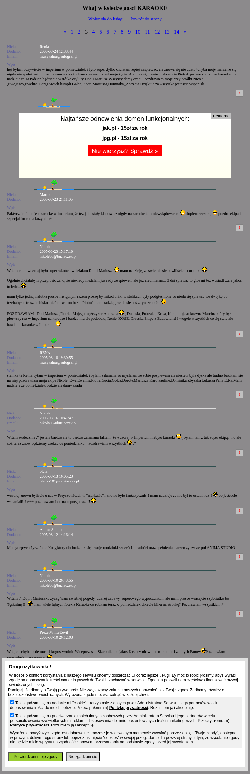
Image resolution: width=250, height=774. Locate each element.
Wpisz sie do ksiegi (106, 19)
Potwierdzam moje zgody (35, 756)
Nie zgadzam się (82, 756)
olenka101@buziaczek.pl (59, 481)
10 (137, 31)
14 (176, 31)
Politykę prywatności (128, 707)
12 (157, 31)
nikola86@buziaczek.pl (58, 256)
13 (167, 31)
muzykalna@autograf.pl (58, 56)
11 (147, 31)
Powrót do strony (146, 19)
